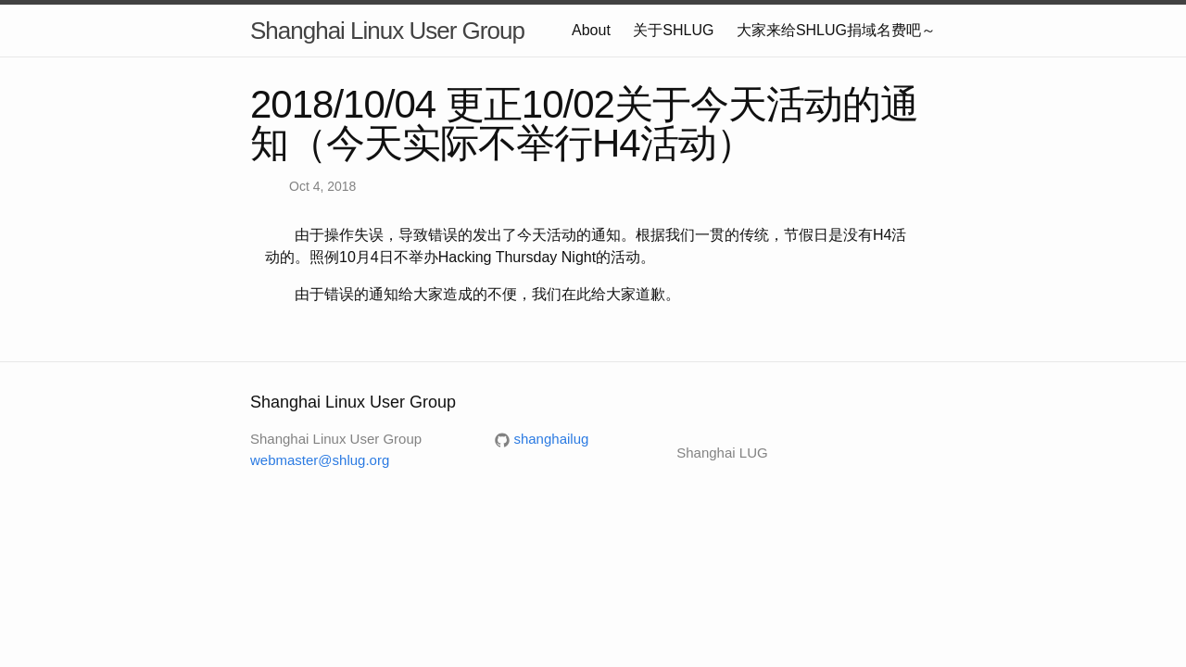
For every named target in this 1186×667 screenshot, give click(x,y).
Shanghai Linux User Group (387, 30)
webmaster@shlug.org (319, 460)
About (591, 30)
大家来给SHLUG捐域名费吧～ (836, 30)
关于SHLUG (673, 30)
